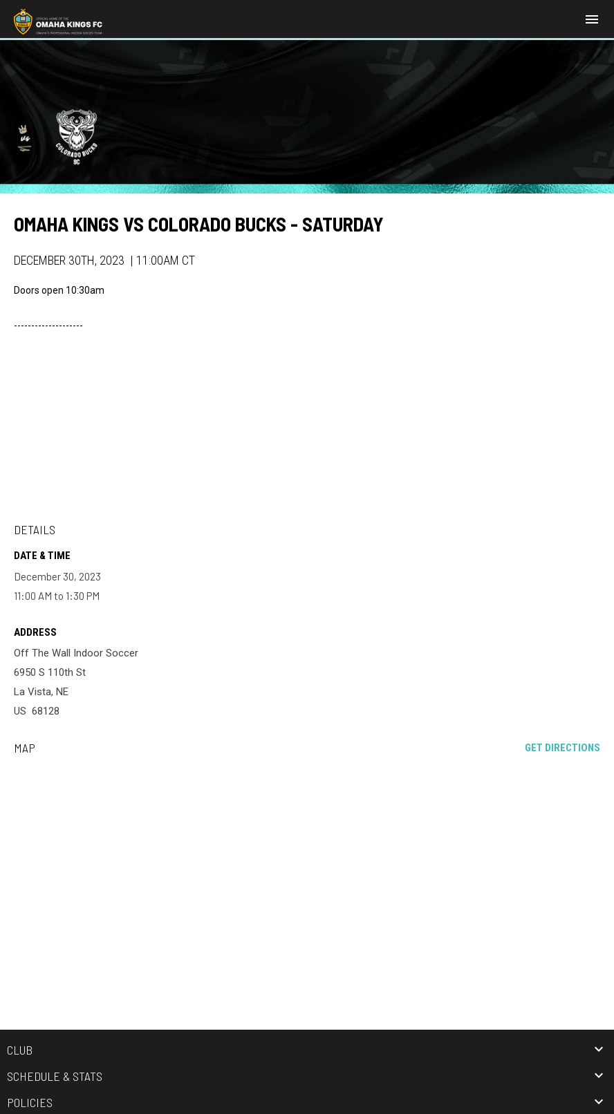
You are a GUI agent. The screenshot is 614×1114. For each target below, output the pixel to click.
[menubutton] (592, 19)
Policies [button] (30, 1102)
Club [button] (19, 1050)
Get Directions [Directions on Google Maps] (562, 748)
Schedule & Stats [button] (54, 1076)
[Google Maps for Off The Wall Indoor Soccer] (307, 871)
